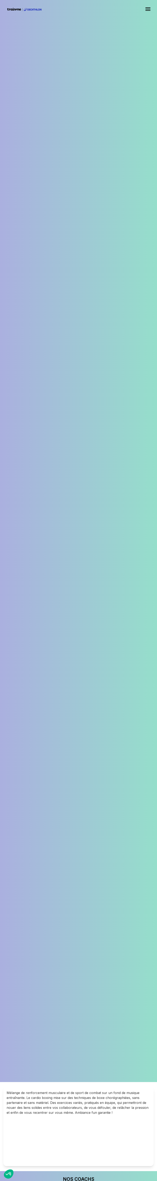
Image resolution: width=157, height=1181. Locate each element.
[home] (22, 10)
